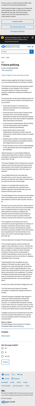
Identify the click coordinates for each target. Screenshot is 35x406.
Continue (5, 362)
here (22, 326)
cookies (8, 3)
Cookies (25, 382)
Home (3, 57)
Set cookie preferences (17, 31)
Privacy (27, 385)
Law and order (8, 70)
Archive (12, 382)
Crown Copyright (5, 385)
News (7, 57)
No (5, 352)
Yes (6, 348)
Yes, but (7, 356)
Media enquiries (5, 335)
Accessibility (4, 382)
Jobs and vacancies (18, 385)
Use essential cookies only (17, 27)
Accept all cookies (17, 21)
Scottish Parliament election (13, 37)
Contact (19, 382)
